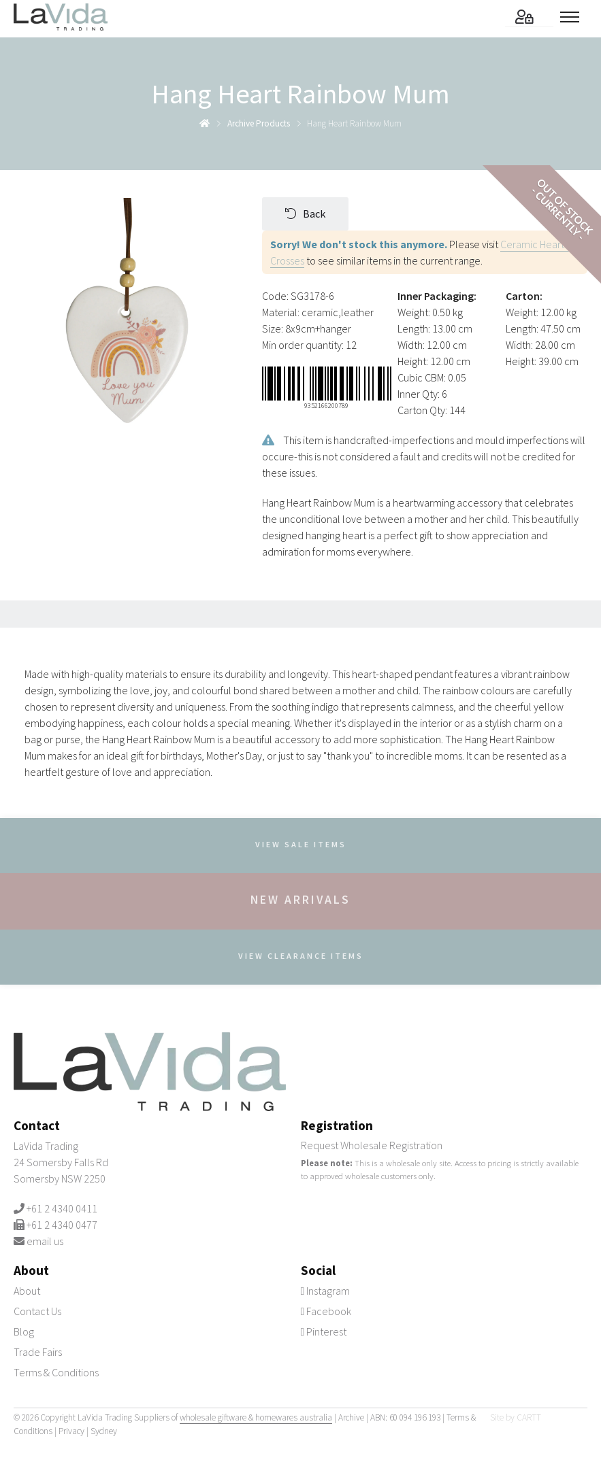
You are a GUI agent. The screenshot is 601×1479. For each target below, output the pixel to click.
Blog (24, 1331)
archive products (258, 123)
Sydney (104, 1431)
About (27, 1290)
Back (305, 213)
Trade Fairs (38, 1352)
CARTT (529, 1417)
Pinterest (324, 1331)
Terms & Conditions (56, 1372)
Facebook (326, 1311)
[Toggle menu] (573, 17)
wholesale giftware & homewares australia (256, 1417)
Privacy (71, 1431)
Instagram (326, 1290)
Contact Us (37, 1311)
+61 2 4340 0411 (62, 1208)
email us (45, 1241)
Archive (351, 1417)
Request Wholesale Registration (371, 1145)
